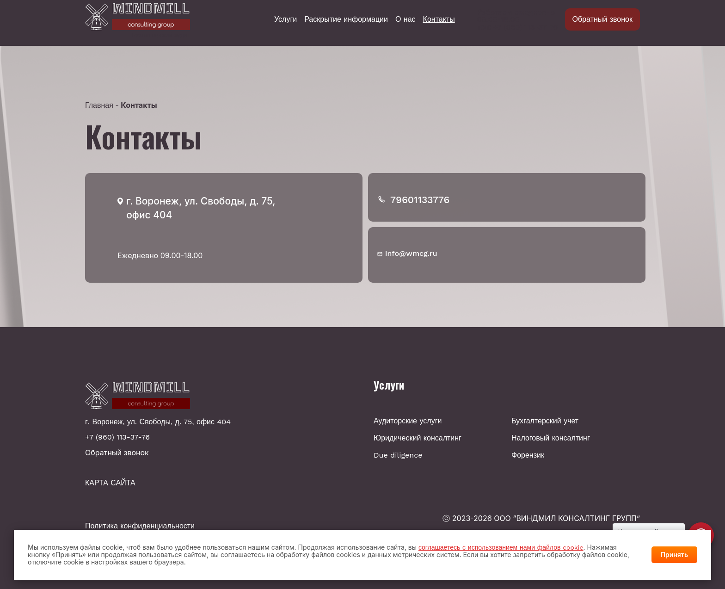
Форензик (527, 455)
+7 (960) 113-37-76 (525, 27)
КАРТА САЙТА (110, 483)
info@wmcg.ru (411, 253)
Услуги (285, 20)
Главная (99, 105)
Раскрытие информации (346, 20)
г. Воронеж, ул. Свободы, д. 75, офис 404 (158, 422)
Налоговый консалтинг (550, 438)
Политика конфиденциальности (140, 526)
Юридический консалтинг (417, 438)
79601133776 (419, 199)
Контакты (439, 20)
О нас (405, 20)
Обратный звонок (602, 19)
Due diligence (398, 455)
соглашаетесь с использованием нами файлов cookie (501, 547)
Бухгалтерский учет (544, 420)
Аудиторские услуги (408, 420)
